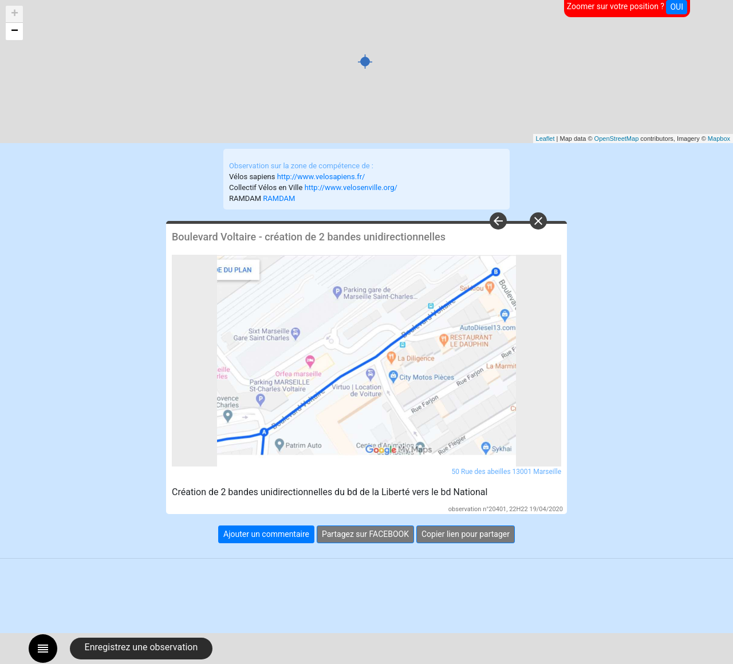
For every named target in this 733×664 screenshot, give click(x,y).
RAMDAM (279, 198)
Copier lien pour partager (465, 534)
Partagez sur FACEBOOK (365, 534)
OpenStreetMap (616, 138)
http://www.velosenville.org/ (351, 187)
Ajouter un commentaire (266, 534)
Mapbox (719, 138)
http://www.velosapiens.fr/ (321, 176)
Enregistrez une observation (141, 647)
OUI (676, 6)
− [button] (14, 31)
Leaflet (545, 138)
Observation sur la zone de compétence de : (301, 165)
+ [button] (14, 14)
